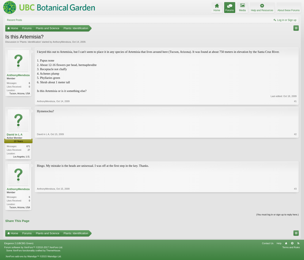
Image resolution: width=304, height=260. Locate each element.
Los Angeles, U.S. (21, 157)
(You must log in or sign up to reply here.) (277, 215)
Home (286, 244)
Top (292, 244)
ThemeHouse (53, 251)
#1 (295, 101)
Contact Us (267, 244)
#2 (295, 156)
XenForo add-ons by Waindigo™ (22, 257)
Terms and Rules (291, 248)
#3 (295, 207)
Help (279, 244)
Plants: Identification (30, 42)
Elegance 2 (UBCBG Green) (18, 244)
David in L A (14, 134)
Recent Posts (14, 20)
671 (28, 146)
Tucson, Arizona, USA (20, 93)
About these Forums (289, 10)
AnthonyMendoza (62, 42)
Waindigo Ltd (54, 257)
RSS (298, 244)
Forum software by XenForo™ (33, 248)
